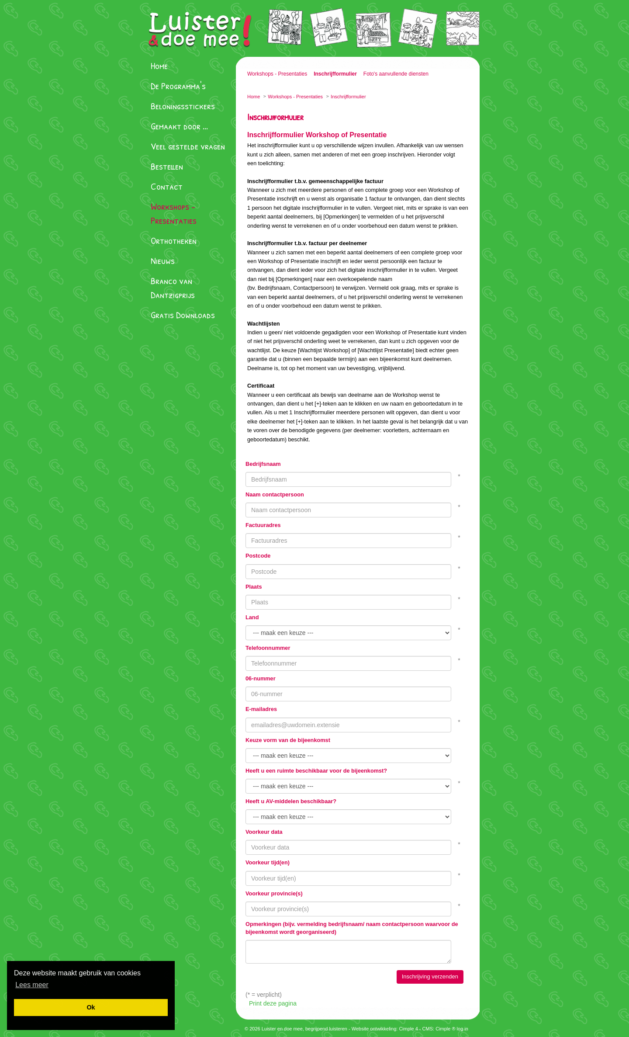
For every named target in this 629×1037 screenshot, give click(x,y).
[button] (31, 984)
